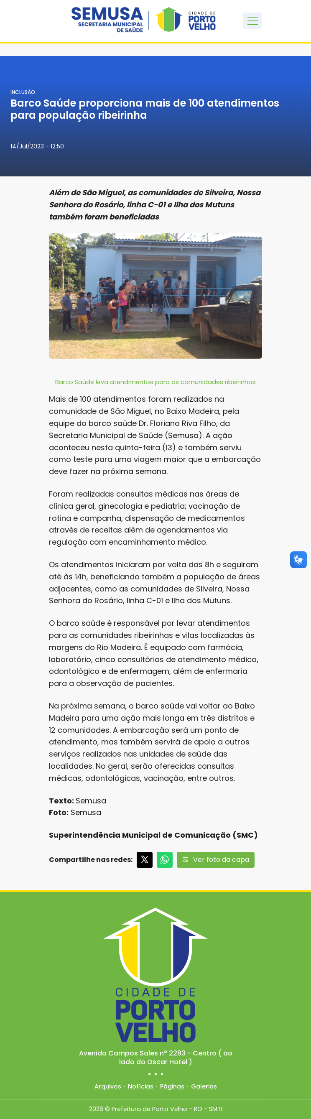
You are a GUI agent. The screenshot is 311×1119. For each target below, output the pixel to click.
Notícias (140, 1086)
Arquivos (107, 1086)
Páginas (172, 1086)
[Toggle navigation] (252, 21)
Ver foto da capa (215, 859)
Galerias (204, 1086)
